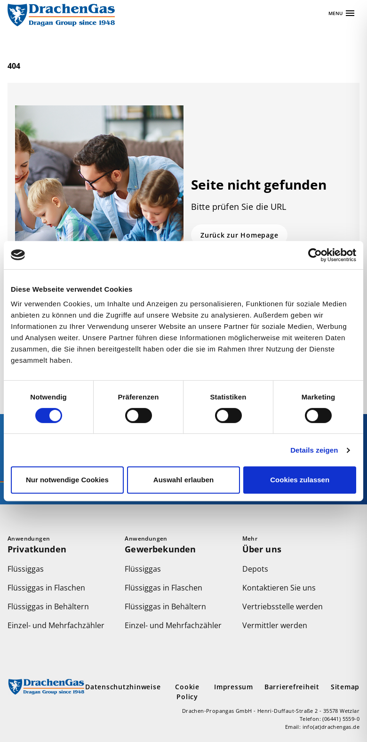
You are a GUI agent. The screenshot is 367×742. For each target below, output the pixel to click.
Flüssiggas (26, 569)
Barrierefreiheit (291, 686)
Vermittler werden (274, 625)
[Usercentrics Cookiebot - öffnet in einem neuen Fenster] (315, 255)
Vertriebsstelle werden (282, 606)
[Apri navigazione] (342, 13)
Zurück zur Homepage (239, 235)
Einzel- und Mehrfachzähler (56, 625)
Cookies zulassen (299, 480)
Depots (255, 569)
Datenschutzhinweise (122, 686)
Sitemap (345, 686)
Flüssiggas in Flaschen (46, 587)
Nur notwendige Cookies (67, 480)
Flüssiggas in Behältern (48, 606)
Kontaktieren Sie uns (279, 587)
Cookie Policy (187, 691)
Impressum (233, 686)
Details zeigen (314, 450)
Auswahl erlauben (183, 480)
